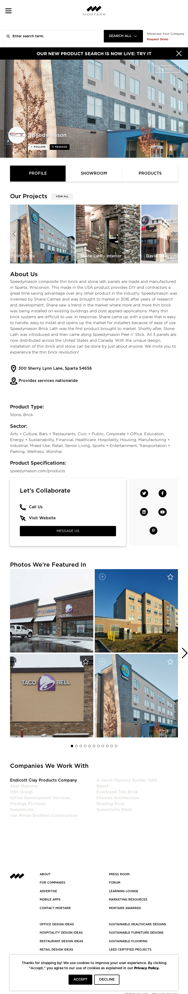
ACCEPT (80, 979)
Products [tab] (150, 173)
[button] (8, 10)
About (45, 874)
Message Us (68, 531)
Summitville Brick (114, 810)
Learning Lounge (123, 891)
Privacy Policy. (146, 968)
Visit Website (42, 518)
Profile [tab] (38, 173)
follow (39, 147)
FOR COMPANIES (52, 882)
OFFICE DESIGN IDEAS (57, 924)
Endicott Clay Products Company (43, 780)
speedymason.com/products (37, 471)
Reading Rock (110, 804)
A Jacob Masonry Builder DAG (126, 780)
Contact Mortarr (55, 908)
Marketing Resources (128, 899)
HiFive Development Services (40, 798)
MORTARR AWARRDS (125, 908)
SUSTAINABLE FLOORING (128, 941)
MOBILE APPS (50, 899)
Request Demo (157, 39)
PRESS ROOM (119, 874)
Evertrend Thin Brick (117, 792)
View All (62, 196)
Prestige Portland (28, 804)
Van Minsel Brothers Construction (44, 816)
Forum (114, 882)
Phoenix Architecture (117, 798)
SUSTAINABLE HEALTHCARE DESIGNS (137, 924)
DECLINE (107, 979)
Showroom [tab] (94, 173)
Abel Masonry (24, 786)
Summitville (22, 810)
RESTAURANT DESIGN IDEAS (61, 941)
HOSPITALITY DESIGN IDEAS (61, 932)
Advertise (48, 891)
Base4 (102, 786)
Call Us (36, 507)
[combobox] (123, 36)
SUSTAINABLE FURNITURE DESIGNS (136, 932)
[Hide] (179, 53)
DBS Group (21, 792)
